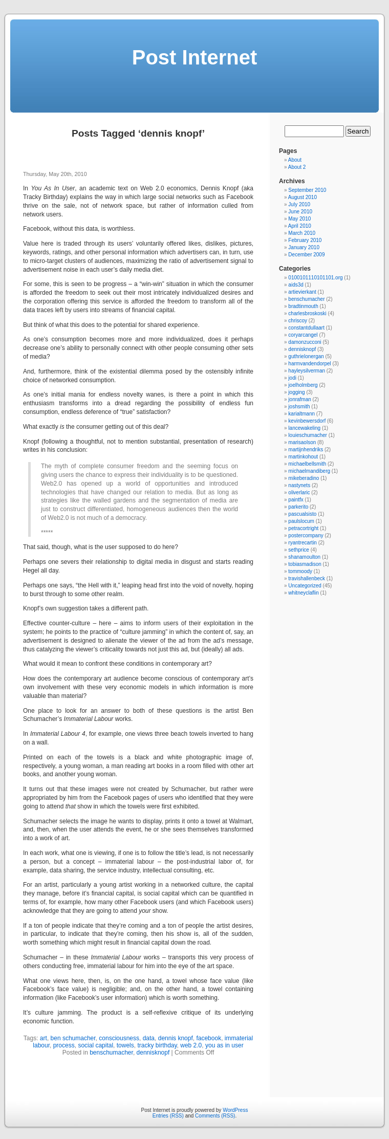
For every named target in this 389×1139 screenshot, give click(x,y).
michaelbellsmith (307, 464)
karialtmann (301, 414)
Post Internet (194, 57)
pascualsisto (302, 514)
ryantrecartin (302, 542)
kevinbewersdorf (307, 421)
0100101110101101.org (315, 277)
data (149, 1038)
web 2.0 (191, 1045)
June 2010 (300, 211)
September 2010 (307, 190)
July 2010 (299, 204)
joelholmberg (302, 385)
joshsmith (299, 406)
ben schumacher (73, 1038)
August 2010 (302, 197)
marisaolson (302, 442)
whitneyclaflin (303, 593)
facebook (208, 1038)
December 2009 (306, 254)
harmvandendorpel (309, 363)
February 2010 (304, 240)
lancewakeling (304, 428)
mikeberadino (303, 478)
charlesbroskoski (307, 313)
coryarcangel (302, 335)
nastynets (299, 485)
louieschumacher (307, 435)
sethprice (298, 550)
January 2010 (303, 247)
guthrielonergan (306, 356)
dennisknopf (153, 1052)
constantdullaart (306, 328)
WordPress (235, 1110)
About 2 (297, 167)
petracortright (303, 528)
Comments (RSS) (215, 1116)
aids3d (295, 285)
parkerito (298, 507)
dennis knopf (175, 1038)
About (294, 160)
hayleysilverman (306, 371)
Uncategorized (304, 585)
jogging (296, 392)
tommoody (300, 571)
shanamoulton (304, 557)
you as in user (224, 1045)
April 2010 (299, 226)
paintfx (295, 499)
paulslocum (301, 521)
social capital (95, 1045)
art (43, 1038)
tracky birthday (157, 1045)
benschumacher (111, 1052)
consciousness (119, 1038)
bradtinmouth (303, 306)
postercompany (305, 535)
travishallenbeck (306, 578)
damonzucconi (304, 342)
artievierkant (302, 292)
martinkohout (303, 456)
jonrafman (299, 399)
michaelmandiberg (309, 471)
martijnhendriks (305, 449)
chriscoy (297, 320)
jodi (292, 378)
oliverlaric (299, 492)
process (64, 1045)
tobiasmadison (304, 564)
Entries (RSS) (168, 1116)
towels (125, 1045)
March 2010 (301, 233)
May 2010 (299, 219)
